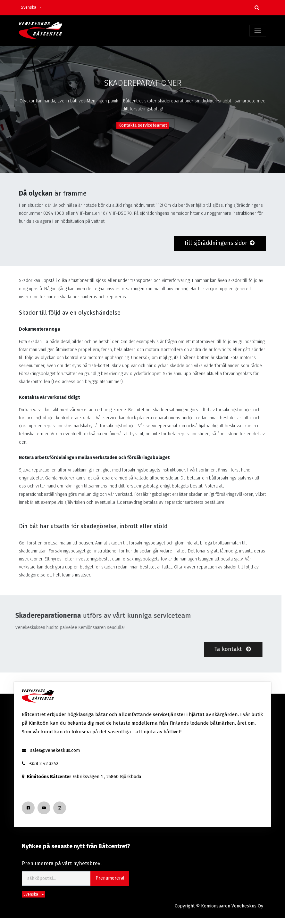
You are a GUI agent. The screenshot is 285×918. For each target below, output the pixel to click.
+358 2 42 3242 (43, 763)
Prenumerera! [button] (110, 878)
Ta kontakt (216, 649)
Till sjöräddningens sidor (220, 243)
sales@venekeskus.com (55, 750)
